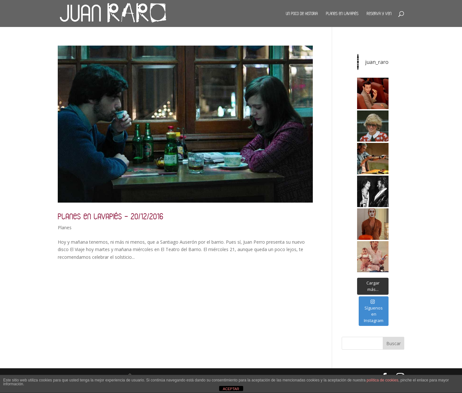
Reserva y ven (379, 13)
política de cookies (382, 380)
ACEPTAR (231, 389)
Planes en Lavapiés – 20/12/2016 (110, 216)
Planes (65, 227)
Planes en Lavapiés (342, 13)
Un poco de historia (302, 13)
